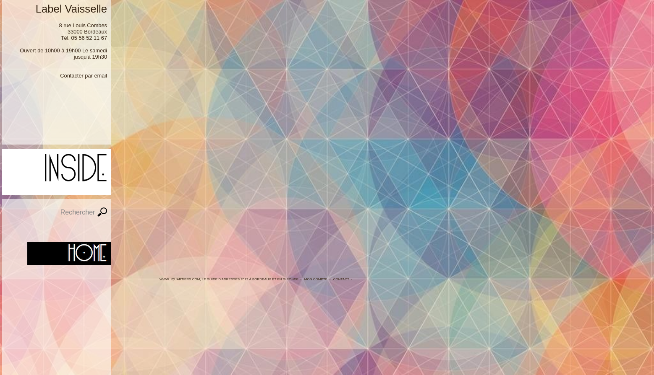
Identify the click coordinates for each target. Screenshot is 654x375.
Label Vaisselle (71, 9)
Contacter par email (83, 75)
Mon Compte (315, 279)
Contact (341, 279)
